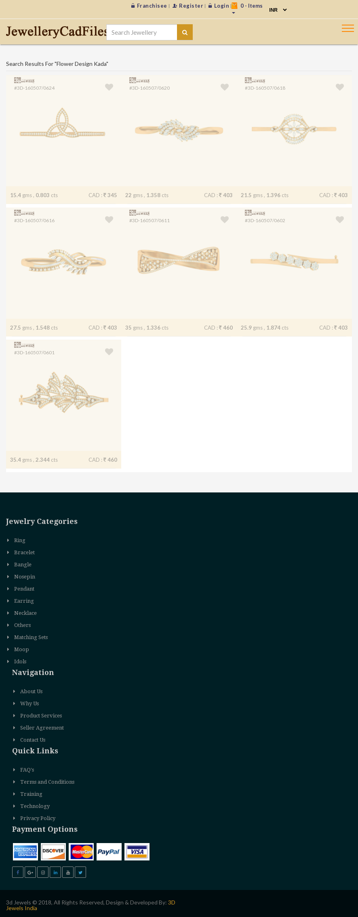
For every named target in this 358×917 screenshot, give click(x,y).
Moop (21, 649)
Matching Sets (31, 637)
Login (218, 5)
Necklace (25, 613)
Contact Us (32, 740)
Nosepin (24, 577)
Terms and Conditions (47, 782)
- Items (247, 8)
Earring (24, 601)
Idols (20, 661)
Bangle (23, 565)
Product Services (41, 716)
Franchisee (149, 5)
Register (188, 5)
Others (22, 625)
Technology (35, 806)
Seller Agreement (42, 728)
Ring (19, 540)
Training (31, 794)
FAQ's (27, 770)
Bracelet (24, 552)
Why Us (29, 703)
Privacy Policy (37, 818)
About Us (31, 691)
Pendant (24, 589)
